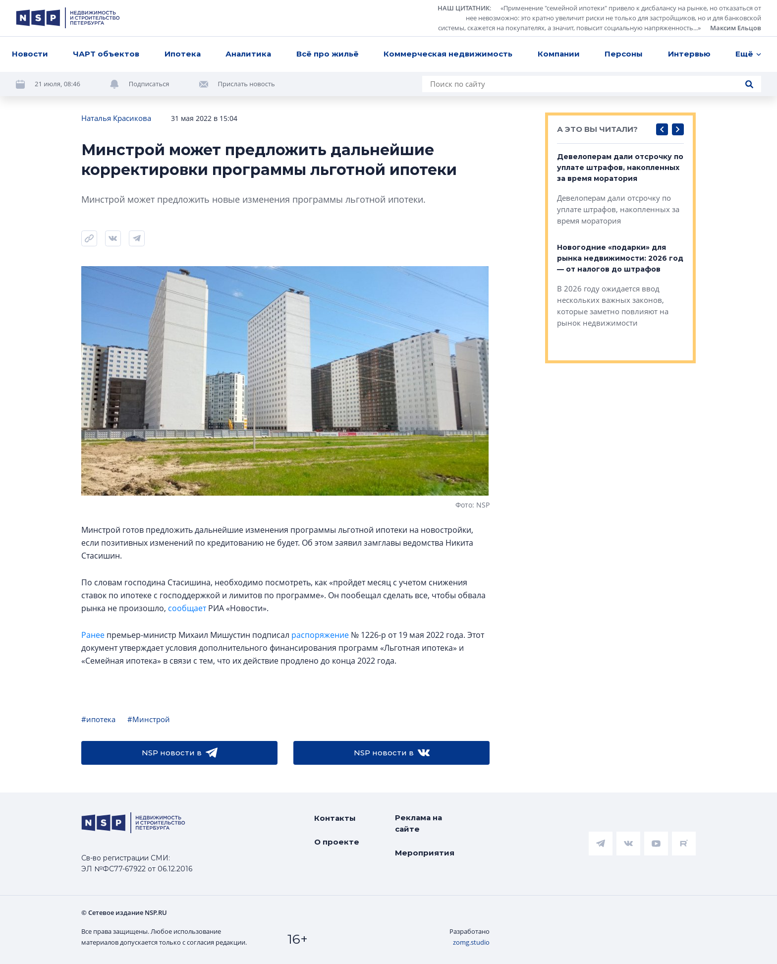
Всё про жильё (327, 53)
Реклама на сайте (418, 823)
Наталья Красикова (116, 118)
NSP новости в (180, 753)
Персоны (624, 53)
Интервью (689, 53)
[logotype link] (68, 17)
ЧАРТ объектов (106, 53)
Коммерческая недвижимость (448, 53)
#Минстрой (148, 719)
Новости (30, 53)
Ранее (93, 634)
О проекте (336, 842)
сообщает (187, 608)
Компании (559, 53)
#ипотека (98, 719)
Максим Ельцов (735, 27)
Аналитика (248, 53)
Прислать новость (246, 83)
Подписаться (149, 83)
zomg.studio (471, 942)
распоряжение (320, 634)
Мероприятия (424, 852)
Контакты (335, 818)
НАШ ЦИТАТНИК (464, 7)
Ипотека (183, 53)
